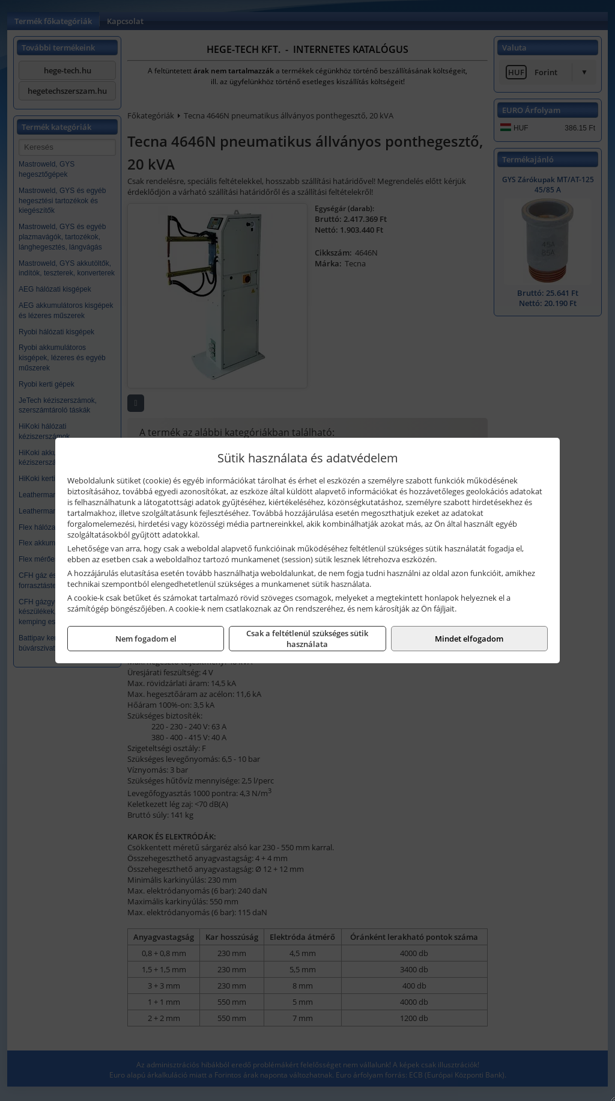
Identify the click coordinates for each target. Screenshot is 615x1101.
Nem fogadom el (146, 638)
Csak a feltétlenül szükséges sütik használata (307, 638)
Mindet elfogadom (469, 638)
